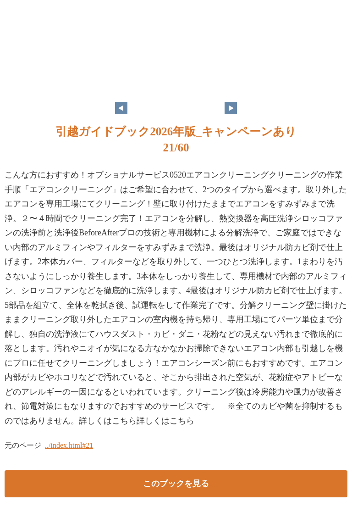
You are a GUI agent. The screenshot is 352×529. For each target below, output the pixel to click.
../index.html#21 (69, 445)
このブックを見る (176, 483)
